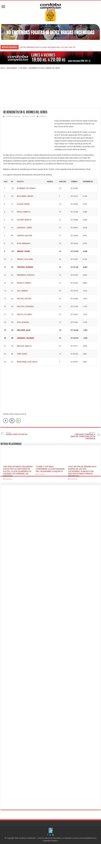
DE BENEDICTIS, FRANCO (26, 188)
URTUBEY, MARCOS (24, 220)
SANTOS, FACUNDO (24, 314)
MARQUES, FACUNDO (25, 338)
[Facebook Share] (5, 420)
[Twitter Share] (11, 420)
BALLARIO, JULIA (23, 330)
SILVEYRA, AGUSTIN (24, 235)
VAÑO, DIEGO (22, 354)
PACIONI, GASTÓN (24, 299)
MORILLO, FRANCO (24, 283)
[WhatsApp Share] (18, 420)
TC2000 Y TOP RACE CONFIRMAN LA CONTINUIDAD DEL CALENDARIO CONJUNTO (50, 468)
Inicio (3, 68)
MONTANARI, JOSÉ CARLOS (27, 362)
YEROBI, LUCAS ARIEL (25, 259)
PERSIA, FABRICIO (24, 212)
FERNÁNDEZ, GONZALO (26, 275)
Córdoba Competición (13, 116)
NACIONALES (12, 68)
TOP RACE (23, 68)
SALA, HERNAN (22, 291)
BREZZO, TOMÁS (23, 251)
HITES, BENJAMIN (23, 243)
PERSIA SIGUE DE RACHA (19, 433)
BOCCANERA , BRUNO (25, 196)
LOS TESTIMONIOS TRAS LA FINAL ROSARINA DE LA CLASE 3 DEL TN (47, 47)
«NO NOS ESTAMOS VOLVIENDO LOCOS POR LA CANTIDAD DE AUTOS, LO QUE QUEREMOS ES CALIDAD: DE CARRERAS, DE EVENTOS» (18, 471)
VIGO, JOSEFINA (23, 322)
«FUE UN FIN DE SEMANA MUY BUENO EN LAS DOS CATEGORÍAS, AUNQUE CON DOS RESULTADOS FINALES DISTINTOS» (82, 471)
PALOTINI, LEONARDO (25, 306)
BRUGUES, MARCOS (24, 346)
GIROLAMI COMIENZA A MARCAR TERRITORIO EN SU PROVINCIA (81, 436)
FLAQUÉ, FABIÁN (23, 204)
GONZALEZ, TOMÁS (24, 228)
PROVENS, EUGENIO (25, 267)
